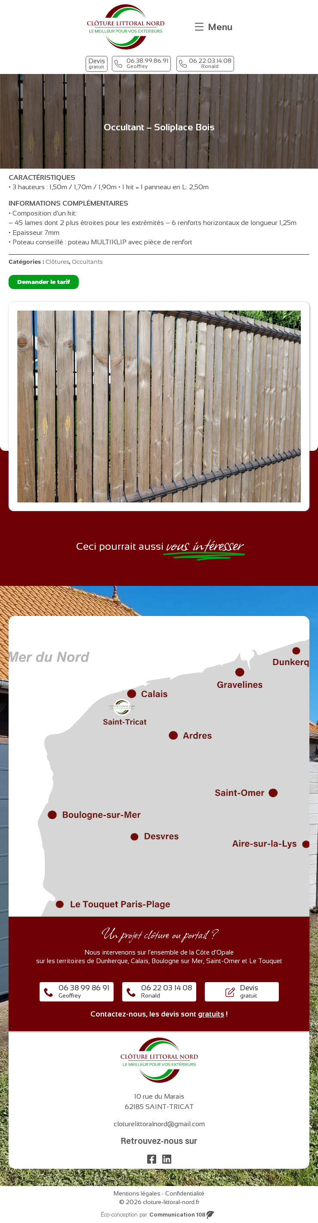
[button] (97, 64)
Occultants (87, 261)
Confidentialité (184, 1193)
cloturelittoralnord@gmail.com (159, 1124)
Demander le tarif (43, 281)
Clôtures (57, 261)
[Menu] (213, 27)
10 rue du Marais (159, 1096)
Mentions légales (137, 1193)
